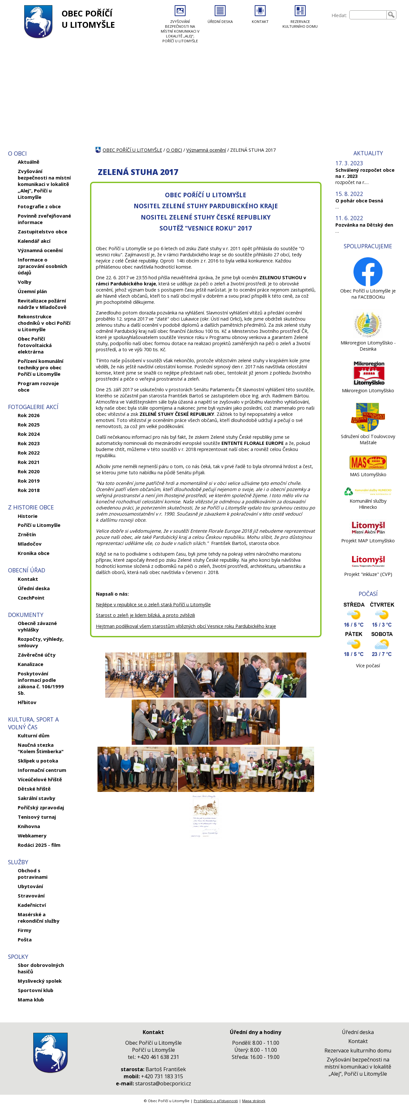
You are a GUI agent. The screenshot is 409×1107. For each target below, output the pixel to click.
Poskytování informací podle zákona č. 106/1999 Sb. (41, 683)
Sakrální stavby (36, 798)
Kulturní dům (33, 735)
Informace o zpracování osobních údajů (42, 266)
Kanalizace (30, 664)
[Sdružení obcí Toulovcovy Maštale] (368, 430)
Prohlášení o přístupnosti (216, 1100)
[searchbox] (368, 14)
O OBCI (174, 150)
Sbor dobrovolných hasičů (41, 968)
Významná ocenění (40, 250)
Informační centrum (42, 770)
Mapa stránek (253, 1100)
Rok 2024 (29, 434)
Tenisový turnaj (37, 817)
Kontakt (28, 579)
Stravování (31, 895)
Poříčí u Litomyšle (39, 525)
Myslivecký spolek (40, 981)
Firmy (24, 930)
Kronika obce (33, 553)
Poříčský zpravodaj (41, 807)
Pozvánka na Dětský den (364, 225)
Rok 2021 (29, 462)
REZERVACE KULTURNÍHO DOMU (300, 24)
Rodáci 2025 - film (39, 845)
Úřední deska (34, 588)
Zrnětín (27, 534)
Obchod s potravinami (32, 873)
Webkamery (32, 835)
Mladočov (30, 543)
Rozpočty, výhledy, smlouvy (41, 642)
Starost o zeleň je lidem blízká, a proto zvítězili (145, 615)
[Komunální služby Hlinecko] (368, 495)
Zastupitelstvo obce (42, 231)
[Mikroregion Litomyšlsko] (368, 384)
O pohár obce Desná (359, 201)
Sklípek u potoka (38, 760)
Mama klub (31, 999)
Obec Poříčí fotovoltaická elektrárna (35, 345)
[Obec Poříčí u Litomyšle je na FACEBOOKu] (368, 285)
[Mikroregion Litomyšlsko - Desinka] (368, 336)
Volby (24, 282)
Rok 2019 (29, 480)
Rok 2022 (29, 452)
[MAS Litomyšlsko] (368, 468)
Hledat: (339, 15)
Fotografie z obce (39, 206)
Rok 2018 (29, 490)
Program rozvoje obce (38, 386)
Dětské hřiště (34, 788)
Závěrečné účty (37, 654)
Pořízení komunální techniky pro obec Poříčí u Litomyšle (40, 367)
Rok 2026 (29, 415)
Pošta (25, 939)
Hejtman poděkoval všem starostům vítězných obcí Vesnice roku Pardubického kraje (186, 626)
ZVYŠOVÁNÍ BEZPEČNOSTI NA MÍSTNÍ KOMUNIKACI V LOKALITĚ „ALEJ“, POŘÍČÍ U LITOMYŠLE (180, 31)
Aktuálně (28, 162)
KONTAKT (260, 21)
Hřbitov (27, 702)
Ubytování (30, 886)
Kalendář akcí (34, 241)
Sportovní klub (35, 990)
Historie (27, 516)
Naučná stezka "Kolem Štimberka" (41, 748)
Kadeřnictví (32, 905)
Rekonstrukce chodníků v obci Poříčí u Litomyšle (44, 323)
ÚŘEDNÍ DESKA (220, 21)
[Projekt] (368, 568)
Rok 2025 (29, 424)
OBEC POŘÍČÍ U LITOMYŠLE (88, 19)
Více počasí (368, 665)
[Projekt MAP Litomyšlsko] (368, 534)
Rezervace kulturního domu (357, 1050)
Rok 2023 (29, 443)
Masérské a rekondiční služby (38, 917)
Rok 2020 (29, 471)
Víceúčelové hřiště (40, 779)
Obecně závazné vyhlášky (37, 626)
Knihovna (29, 826)
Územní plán (32, 291)
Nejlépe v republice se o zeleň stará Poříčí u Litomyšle (153, 604)
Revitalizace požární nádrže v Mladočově (42, 303)
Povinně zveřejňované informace (44, 218)
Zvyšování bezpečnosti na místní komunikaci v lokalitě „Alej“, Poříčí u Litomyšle (44, 184)
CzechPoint (31, 597)
